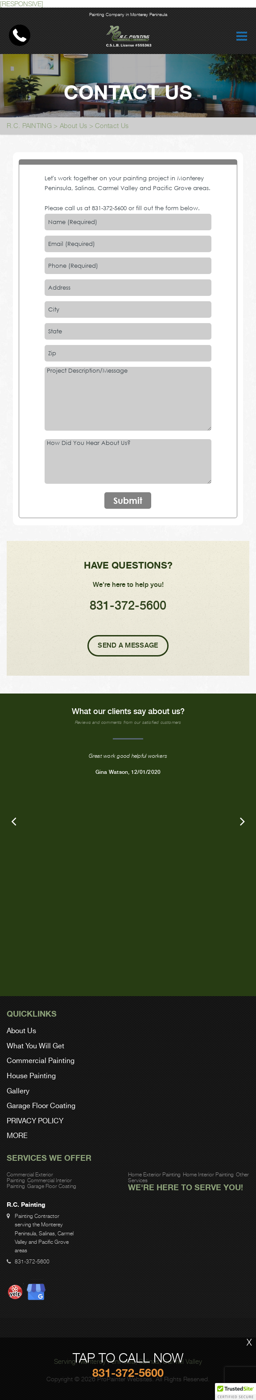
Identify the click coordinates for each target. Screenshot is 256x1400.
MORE (17, 1136)
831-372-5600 (109, 208)
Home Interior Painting (208, 1174)
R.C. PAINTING (29, 125)
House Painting (31, 1076)
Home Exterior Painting (154, 1174)
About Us (73, 125)
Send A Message (128, 645)
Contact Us (111, 125)
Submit (127, 500)
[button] (235, 1391)
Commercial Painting (40, 1061)
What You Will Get (35, 1046)
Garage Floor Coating (41, 1106)
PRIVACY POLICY (35, 1121)
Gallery (18, 1091)
